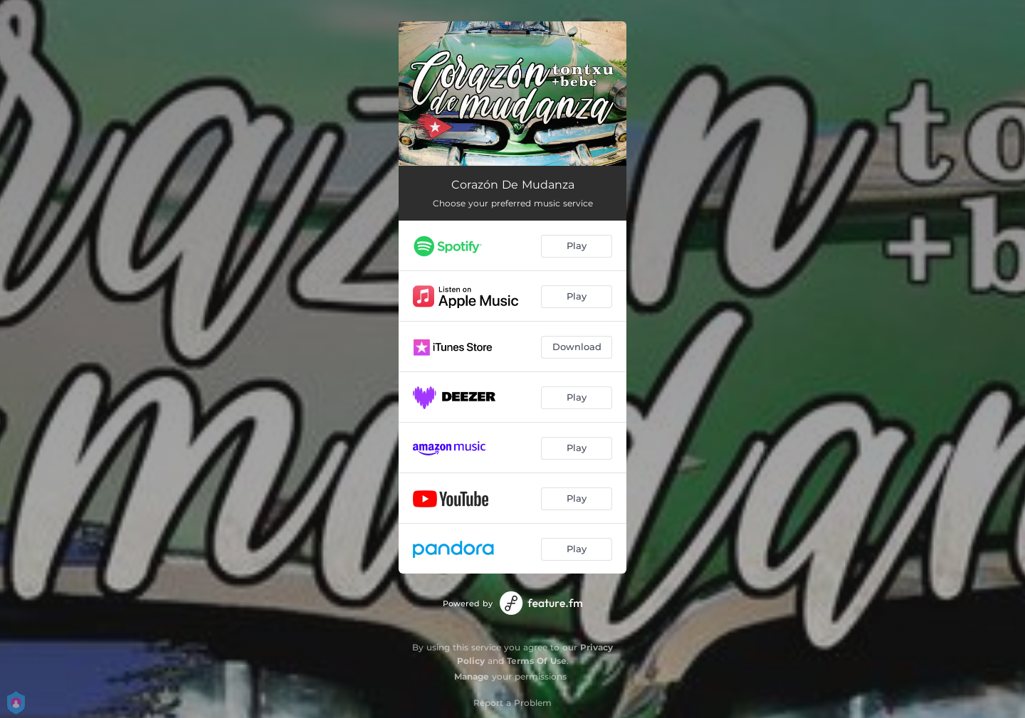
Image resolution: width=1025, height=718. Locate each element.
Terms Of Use (537, 660)
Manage (471, 676)
